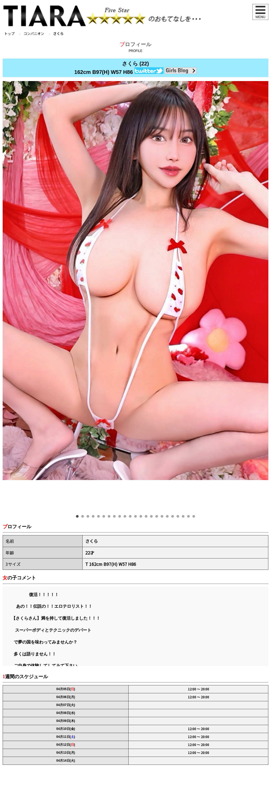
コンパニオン (34, 33)
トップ (9, 33)
